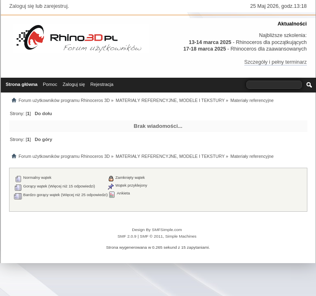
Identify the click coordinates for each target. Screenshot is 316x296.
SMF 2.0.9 (126, 236)
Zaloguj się (21, 6)
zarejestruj (56, 6)
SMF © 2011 (151, 236)
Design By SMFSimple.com (157, 229)
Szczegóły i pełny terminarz (275, 62)
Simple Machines (181, 236)
